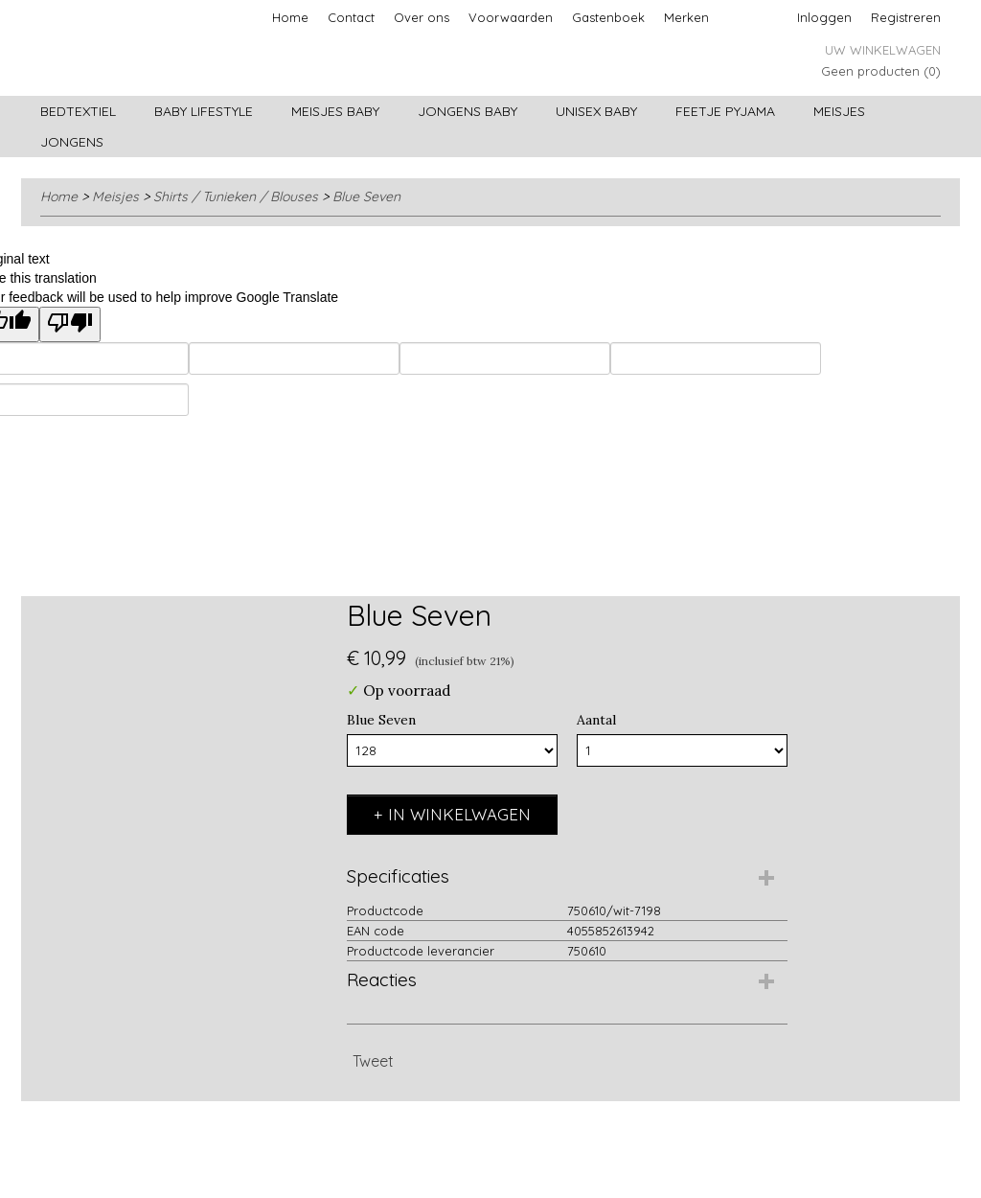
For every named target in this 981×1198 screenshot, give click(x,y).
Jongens (71, 141)
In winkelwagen (459, 814)
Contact (351, 17)
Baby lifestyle (203, 111)
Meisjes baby (335, 111)
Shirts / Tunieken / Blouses (235, 196)
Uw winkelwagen (883, 50)
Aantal (596, 719)
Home (290, 17)
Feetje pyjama (725, 111)
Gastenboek (608, 17)
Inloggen (824, 17)
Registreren (906, 17)
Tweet (373, 1061)
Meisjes (839, 111)
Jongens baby (467, 111)
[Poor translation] (70, 324)
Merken (686, 17)
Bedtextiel (78, 111)
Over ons (421, 17)
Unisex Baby (596, 111)
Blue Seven (366, 196)
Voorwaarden (510, 17)
